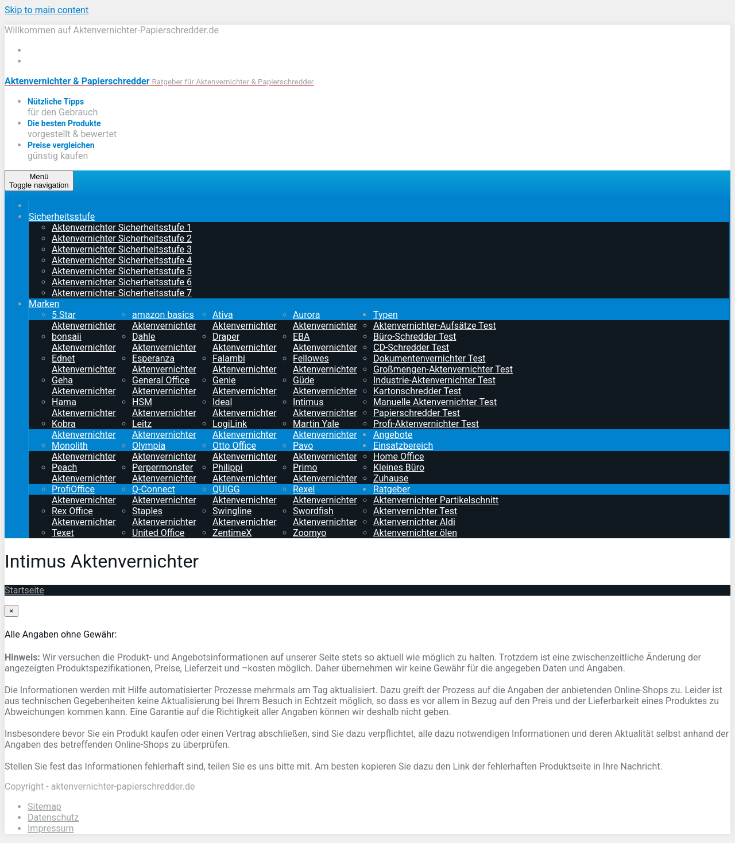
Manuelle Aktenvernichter (435, 402)
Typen (385, 314)
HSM (164, 407)
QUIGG (244, 495)
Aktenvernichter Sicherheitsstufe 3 (122, 249)
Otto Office (244, 451)
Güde (325, 386)
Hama (84, 407)
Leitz (164, 429)
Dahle (164, 342)
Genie (244, 386)
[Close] (11, 611)
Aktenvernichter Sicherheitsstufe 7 (122, 293)
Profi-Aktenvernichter (426, 423)
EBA (325, 342)
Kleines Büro (398, 467)
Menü (39, 180)
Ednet (84, 364)
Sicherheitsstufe (62, 216)
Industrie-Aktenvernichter (434, 380)
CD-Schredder (411, 347)
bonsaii (84, 342)
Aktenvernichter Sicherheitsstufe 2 (122, 238)
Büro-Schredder (414, 336)
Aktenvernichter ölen (415, 532)
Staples (164, 516)
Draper (244, 342)
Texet (84, 538)
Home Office (398, 456)
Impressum (51, 828)
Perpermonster (164, 473)
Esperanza (164, 364)
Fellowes (325, 364)
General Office (164, 386)
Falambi (244, 364)
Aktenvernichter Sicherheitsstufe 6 (122, 282)
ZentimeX (244, 538)
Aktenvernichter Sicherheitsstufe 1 (122, 227)
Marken (44, 303)
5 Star (84, 320)
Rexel (325, 495)
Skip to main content (46, 10)
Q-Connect (164, 495)
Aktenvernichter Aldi (414, 521)
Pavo (325, 451)
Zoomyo (325, 538)
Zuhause (390, 478)
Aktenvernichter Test (415, 511)
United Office (164, 538)
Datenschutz (53, 817)
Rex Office (84, 516)
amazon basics (164, 320)
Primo (325, 473)
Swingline (244, 516)
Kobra (84, 429)
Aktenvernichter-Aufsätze (434, 325)
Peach (84, 473)
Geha (84, 386)
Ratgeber (391, 489)
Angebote (393, 434)
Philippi (244, 473)
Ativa (244, 320)
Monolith (84, 451)
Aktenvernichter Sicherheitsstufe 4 (122, 260)
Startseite (24, 590)
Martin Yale (325, 429)
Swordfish (325, 516)
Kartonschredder (417, 391)
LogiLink (244, 429)
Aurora (325, 320)
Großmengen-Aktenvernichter (443, 369)
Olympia (164, 451)
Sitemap (44, 806)
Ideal (244, 407)
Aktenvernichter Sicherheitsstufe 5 (122, 271)
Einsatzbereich (403, 445)
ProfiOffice (84, 495)
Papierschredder (416, 412)
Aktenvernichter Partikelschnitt (435, 500)
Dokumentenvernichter (429, 358)
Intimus (325, 407)
